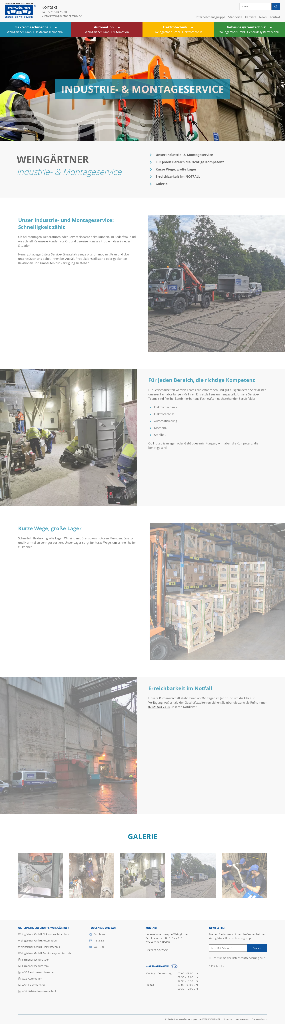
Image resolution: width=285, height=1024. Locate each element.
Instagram (97, 940)
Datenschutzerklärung (245, 958)
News (263, 17)
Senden (257, 948)
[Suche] (256, 6)
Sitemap (228, 1019)
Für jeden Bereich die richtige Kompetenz (193, 162)
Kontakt (275, 17)
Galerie (165, 184)
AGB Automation (30, 978)
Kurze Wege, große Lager (179, 169)
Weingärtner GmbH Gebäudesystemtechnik (44, 953)
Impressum (242, 1019)
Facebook (97, 934)
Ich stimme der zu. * (239, 958)
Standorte (235, 17)
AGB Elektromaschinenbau (36, 972)
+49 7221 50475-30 (54, 12)
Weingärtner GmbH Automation (37, 940)
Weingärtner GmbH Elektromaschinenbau (43, 934)
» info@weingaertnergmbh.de (61, 16)
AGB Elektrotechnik (31, 985)
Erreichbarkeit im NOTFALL (181, 176)
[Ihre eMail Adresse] (228, 948)
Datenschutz (259, 1019)
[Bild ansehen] (40, 897)
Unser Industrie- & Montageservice (187, 154)
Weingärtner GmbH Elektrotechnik (39, 947)
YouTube (97, 947)
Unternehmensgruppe (209, 17)
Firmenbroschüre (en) (33, 966)
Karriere (250, 17)
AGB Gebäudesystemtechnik (37, 991)
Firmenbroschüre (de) (33, 959)
